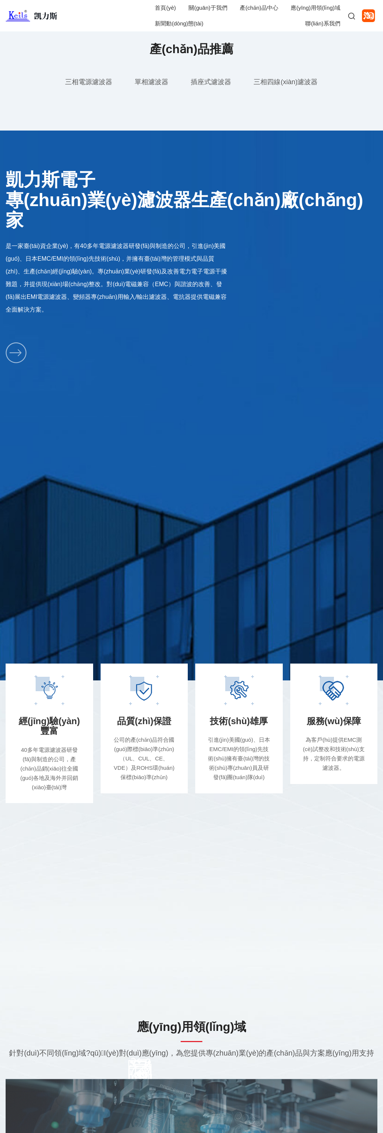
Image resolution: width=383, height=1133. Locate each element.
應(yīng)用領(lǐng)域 (315, 7)
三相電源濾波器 (88, 82)
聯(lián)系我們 (322, 23)
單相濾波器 (151, 82)
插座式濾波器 (211, 82)
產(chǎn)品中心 (259, 7)
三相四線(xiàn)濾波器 (286, 82)
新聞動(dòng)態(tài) (179, 23)
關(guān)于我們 (208, 7)
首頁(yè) (165, 7)
